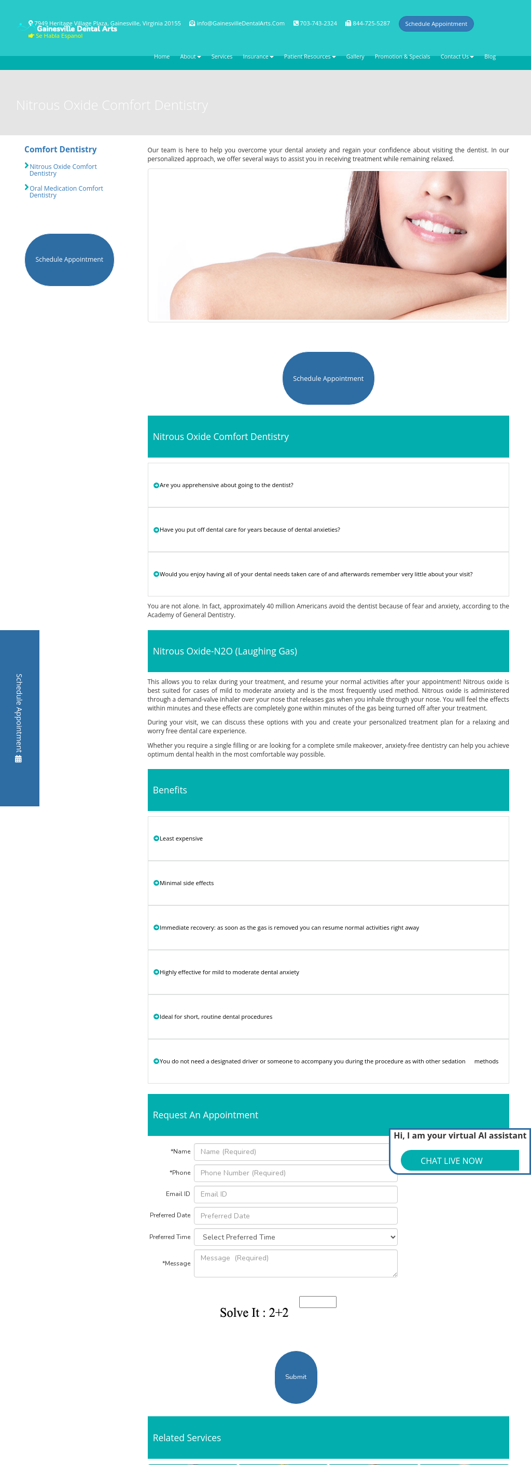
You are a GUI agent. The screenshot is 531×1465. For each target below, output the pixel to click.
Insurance (258, 56)
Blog (490, 56)
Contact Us (457, 56)
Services (222, 56)
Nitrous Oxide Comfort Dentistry (60, 170)
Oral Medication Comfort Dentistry (63, 191)
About (190, 56)
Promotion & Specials (402, 56)
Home (162, 56)
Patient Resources (310, 56)
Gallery (355, 56)
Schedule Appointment (19, 718)
